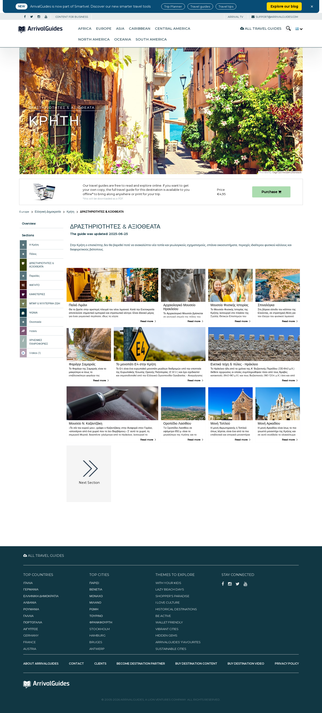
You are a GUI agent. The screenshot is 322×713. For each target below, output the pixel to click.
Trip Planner (173, 6)
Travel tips (226, 6)
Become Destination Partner (141, 663)
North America (94, 39)
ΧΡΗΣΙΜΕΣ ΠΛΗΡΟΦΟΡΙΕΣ (38, 341)
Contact (76, 663)
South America (151, 39)
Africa (84, 28)
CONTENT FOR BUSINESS (72, 16)
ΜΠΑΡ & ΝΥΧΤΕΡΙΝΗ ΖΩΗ (44, 303)
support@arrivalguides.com (275, 16)
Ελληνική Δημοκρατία (48, 211)
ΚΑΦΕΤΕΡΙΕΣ (37, 294)
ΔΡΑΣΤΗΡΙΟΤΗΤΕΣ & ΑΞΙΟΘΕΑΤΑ (41, 264)
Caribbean (139, 28)
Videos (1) (35, 353)
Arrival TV (235, 16)
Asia (120, 28)
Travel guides (200, 6)
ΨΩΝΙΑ (33, 312)
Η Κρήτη (34, 244)
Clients (100, 663)
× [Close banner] (311, 6)
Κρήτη (70, 211)
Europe (103, 28)
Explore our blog (284, 6)
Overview (29, 223)
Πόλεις (33, 253)
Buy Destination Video (246, 663)
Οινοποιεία (35, 321)
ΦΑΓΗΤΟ (34, 285)
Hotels (33, 331)
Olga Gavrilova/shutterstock (287, 172)
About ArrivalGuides (40, 663)
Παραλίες (34, 275)
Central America (172, 28)
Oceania (122, 39)
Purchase (271, 192)
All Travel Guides (260, 28)
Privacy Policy (287, 663)
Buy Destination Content (196, 663)
